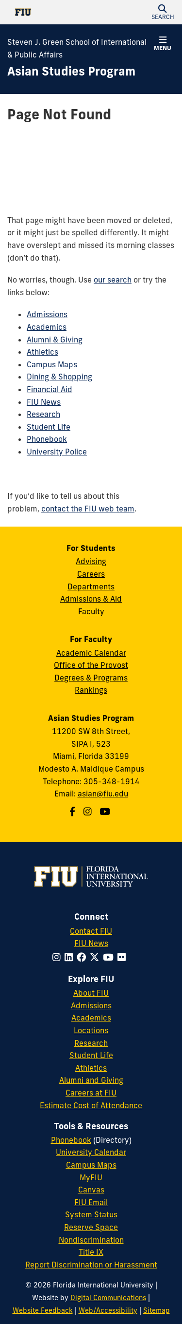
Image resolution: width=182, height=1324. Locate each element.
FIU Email (91, 1202)
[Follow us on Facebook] (73, 811)
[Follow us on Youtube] (106, 811)
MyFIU (91, 1177)
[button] (162, 12)
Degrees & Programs (91, 677)
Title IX (91, 1252)
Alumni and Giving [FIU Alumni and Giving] (91, 1080)
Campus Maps (52, 364)
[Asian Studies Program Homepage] (71, 71)
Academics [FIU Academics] (91, 1017)
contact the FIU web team (87, 508)
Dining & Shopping (59, 376)
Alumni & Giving (55, 339)
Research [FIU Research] (91, 1043)
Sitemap (156, 1310)
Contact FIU (91, 931)
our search (113, 279)
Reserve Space (91, 1227)
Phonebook (47, 439)
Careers (91, 574)
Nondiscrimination (91, 1240)
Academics (46, 327)
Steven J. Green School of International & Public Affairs (77, 48)
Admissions (47, 314)
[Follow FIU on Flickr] (123, 957)
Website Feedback (43, 1310)
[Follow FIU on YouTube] (110, 957)
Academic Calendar (91, 653)
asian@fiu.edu (103, 793)
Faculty (91, 611)
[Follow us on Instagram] (89, 811)
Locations (91, 1030)
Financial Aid (49, 389)
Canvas (91, 1189)
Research (43, 414)
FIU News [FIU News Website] (91, 943)
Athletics (42, 352)
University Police (57, 451)
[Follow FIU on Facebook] (83, 957)
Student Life (48, 427)
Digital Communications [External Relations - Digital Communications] (108, 1297)
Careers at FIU (91, 1092)
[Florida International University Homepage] (49, 12)
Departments (91, 586)
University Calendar (91, 1152)
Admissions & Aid (91, 599)
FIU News (44, 402)
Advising (91, 561)
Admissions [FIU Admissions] (91, 1005)
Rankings (91, 690)
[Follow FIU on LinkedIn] (71, 957)
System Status (91, 1214)
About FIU (91, 993)
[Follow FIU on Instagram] (58, 957)
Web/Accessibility (108, 1310)
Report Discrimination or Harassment (91, 1264)
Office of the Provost (91, 665)
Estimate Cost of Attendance (91, 1105)
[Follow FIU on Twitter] (96, 957)
